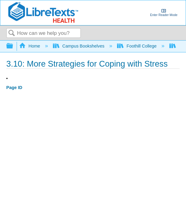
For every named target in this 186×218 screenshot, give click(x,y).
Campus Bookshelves (79, 46)
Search (11, 33)
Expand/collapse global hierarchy (13, 46)
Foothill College (137, 46)
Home (30, 46)
